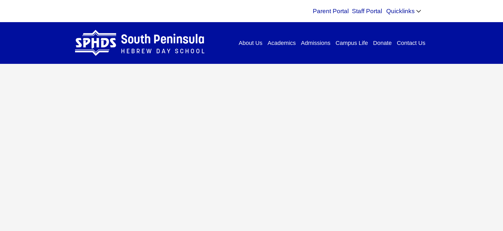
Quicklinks (400, 11)
